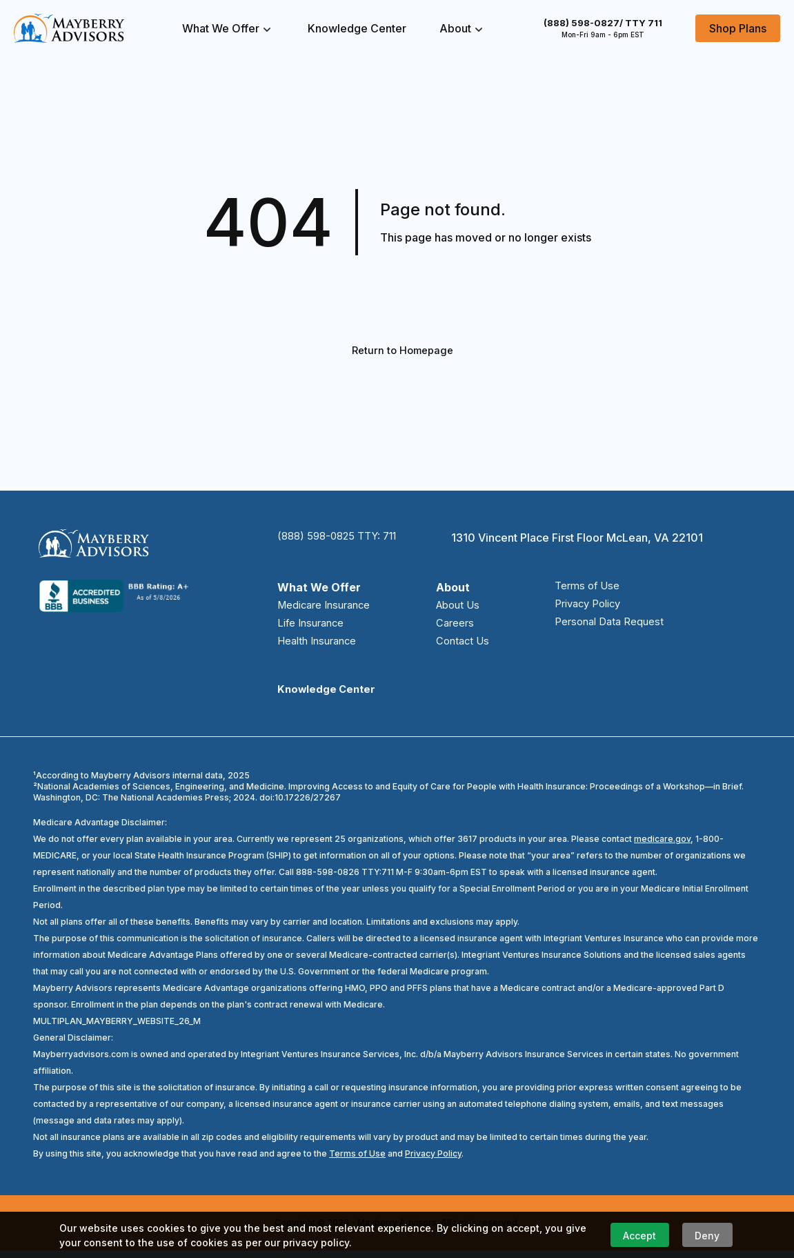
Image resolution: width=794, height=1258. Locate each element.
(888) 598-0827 (603, 22)
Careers (454, 628)
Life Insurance (315, 628)
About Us (459, 609)
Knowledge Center (357, 28)
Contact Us (463, 647)
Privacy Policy (581, 609)
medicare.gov (662, 846)
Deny (707, 1235)
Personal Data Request (604, 628)
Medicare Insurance (329, 609)
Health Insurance (322, 647)
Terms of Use (579, 589)
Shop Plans (737, 28)
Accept (639, 1235)
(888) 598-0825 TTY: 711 (343, 540)
